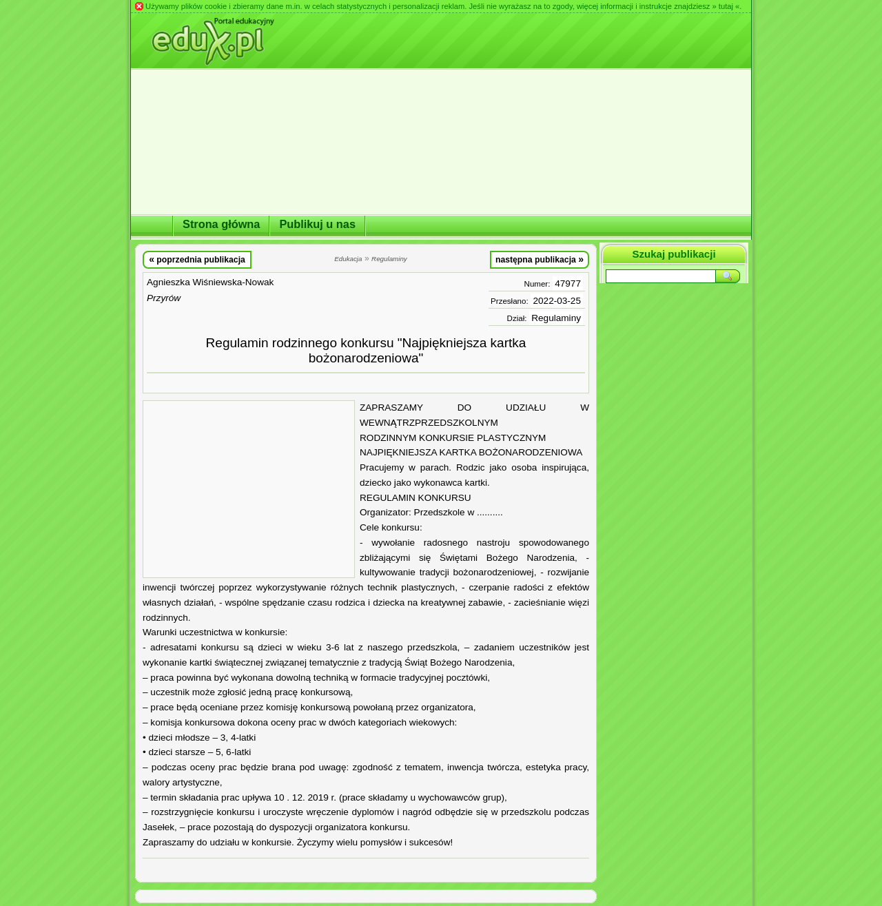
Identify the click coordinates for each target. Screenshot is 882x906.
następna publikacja (539, 259)
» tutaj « (725, 6)
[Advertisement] (248, 489)
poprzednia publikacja (197, 259)
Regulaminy (556, 318)
